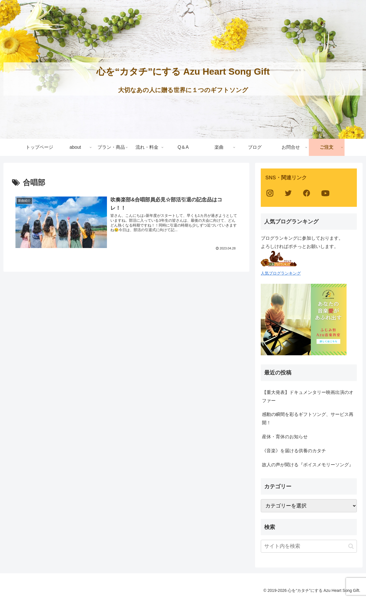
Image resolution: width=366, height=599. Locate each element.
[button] (351, 546)
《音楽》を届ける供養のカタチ (294, 450)
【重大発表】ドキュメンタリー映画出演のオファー (307, 396)
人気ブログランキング (281, 273)
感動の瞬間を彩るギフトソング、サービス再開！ (307, 418)
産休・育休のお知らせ (285, 436)
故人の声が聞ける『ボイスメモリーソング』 (307, 464)
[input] (309, 546)
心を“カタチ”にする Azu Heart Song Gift (183, 71)
